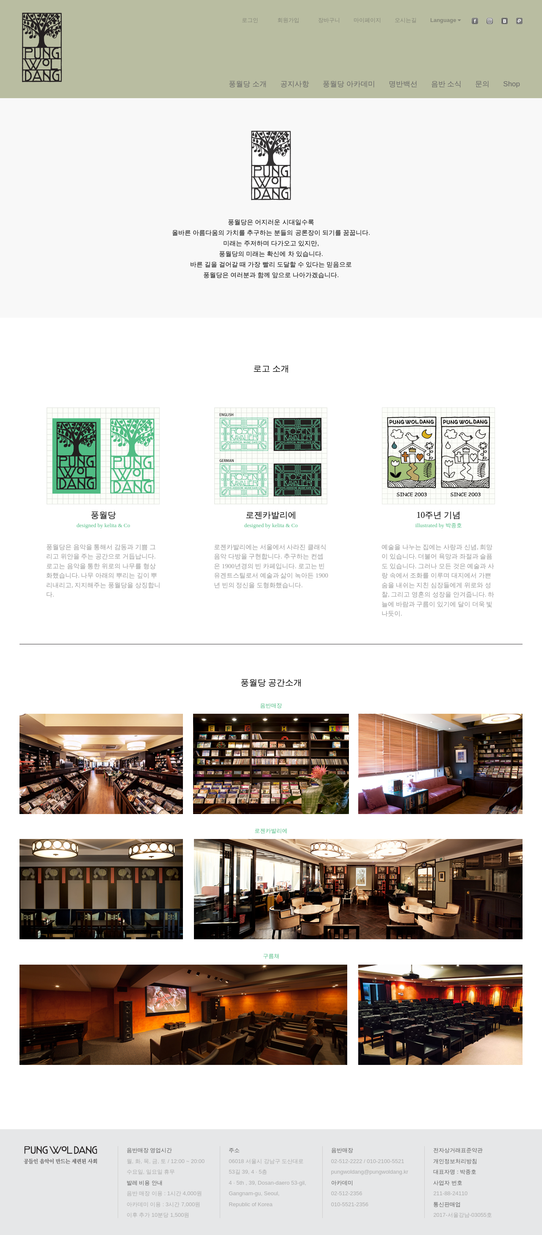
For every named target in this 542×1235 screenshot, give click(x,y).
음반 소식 (446, 84)
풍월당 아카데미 (349, 84)
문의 (482, 84)
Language (445, 20)
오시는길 (406, 20)
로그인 (250, 20)
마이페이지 (367, 20)
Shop (511, 84)
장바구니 (329, 20)
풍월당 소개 (248, 84)
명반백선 (403, 84)
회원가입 (288, 20)
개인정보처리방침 (455, 1161)
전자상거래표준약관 (458, 1150)
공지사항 (294, 84)
